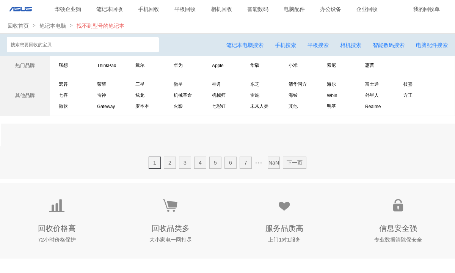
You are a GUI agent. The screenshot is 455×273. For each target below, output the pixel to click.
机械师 (219, 95)
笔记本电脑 (52, 26)
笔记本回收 (109, 9)
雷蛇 (254, 95)
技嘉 (408, 84)
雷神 (101, 95)
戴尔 (139, 65)
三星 (139, 84)
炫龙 (139, 95)
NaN (273, 163)
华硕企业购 (68, 9)
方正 (408, 95)
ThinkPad (106, 65)
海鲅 (293, 95)
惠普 (369, 65)
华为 (178, 65)
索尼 (331, 65)
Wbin (332, 95)
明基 (331, 106)
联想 (63, 65)
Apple (218, 65)
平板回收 (185, 9)
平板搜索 (318, 45)
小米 (293, 65)
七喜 (63, 95)
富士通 (372, 84)
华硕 (254, 65)
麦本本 (142, 106)
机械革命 (183, 95)
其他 (293, 106)
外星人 (372, 95)
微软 (63, 106)
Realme (373, 106)
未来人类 (259, 106)
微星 (178, 84)
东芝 (254, 84)
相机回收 (221, 9)
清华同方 (298, 84)
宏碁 (63, 84)
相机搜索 (350, 45)
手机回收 (148, 9)
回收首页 (18, 26)
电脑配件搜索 (432, 45)
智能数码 (257, 9)
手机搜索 (285, 45)
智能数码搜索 (389, 45)
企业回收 (367, 9)
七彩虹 (219, 106)
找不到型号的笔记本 (100, 26)
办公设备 (330, 9)
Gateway (106, 106)
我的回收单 (426, 9)
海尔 (331, 84)
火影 (178, 106)
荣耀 (101, 84)
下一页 (295, 163)
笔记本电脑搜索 (245, 45)
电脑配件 (294, 9)
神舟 (216, 84)
